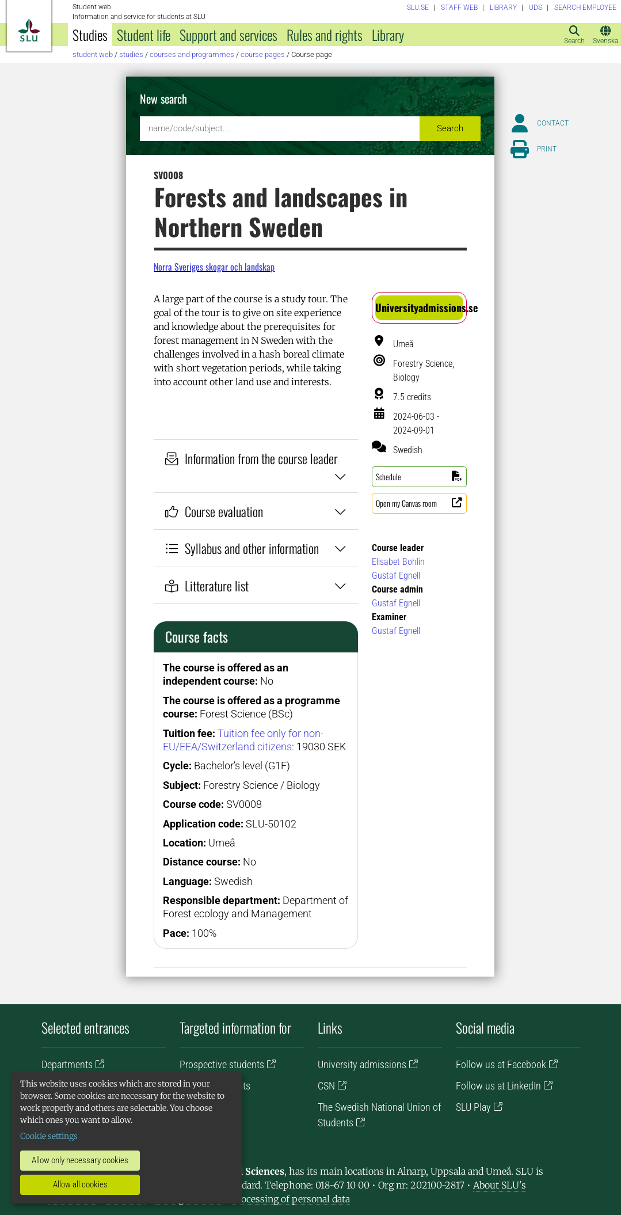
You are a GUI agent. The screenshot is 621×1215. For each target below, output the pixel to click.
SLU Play (473, 1107)
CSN (326, 1086)
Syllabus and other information (255, 547)
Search (450, 128)
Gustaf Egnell (396, 575)
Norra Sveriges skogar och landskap (214, 267)
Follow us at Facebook (501, 1064)
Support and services (228, 34)
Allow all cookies (80, 1184)
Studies (90, 34)
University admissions (362, 1064)
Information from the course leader (255, 466)
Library (388, 34)
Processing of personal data (291, 1199)
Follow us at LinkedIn (498, 1086)
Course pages (263, 54)
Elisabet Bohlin (398, 561)
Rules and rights (325, 34)
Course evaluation (255, 511)
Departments (67, 1064)
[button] (419, 308)
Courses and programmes (192, 54)
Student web (93, 54)
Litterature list (255, 585)
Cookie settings (49, 1136)
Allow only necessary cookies (80, 1160)
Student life (143, 34)
